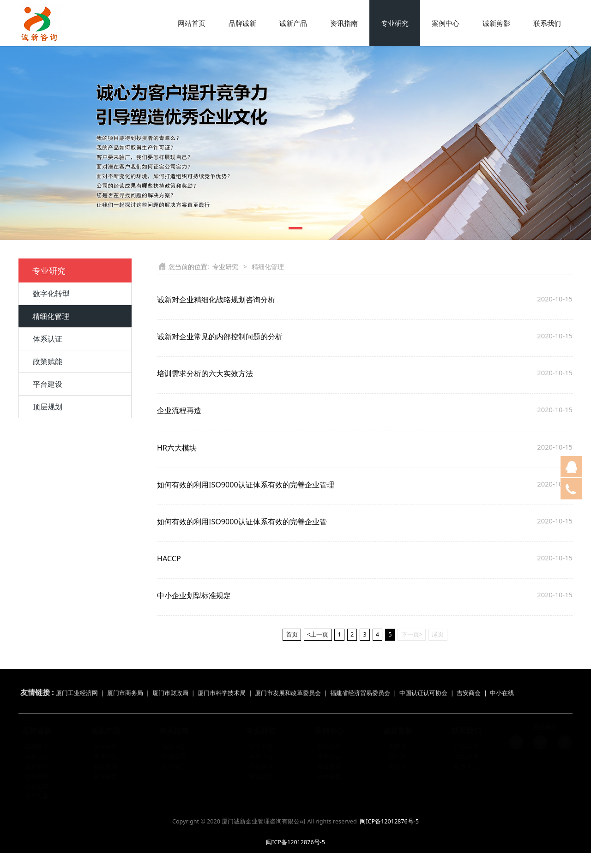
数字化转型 (51, 293)
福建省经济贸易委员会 (360, 685)
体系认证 (47, 339)
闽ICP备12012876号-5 (389, 821)
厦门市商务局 (126, 685)
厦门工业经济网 (77, 685)
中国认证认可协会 (423, 685)
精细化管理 (50, 316)
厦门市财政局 (170, 685)
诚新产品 (293, 23)
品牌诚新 (242, 23)
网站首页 (191, 23)
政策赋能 (47, 361)
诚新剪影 (496, 23)
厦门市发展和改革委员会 (288, 685)
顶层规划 (47, 407)
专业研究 (395, 23)
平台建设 (47, 384)
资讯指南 (344, 23)
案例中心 (445, 23)
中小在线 (502, 685)
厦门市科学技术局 (222, 685)
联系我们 (547, 23)
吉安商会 (469, 685)
